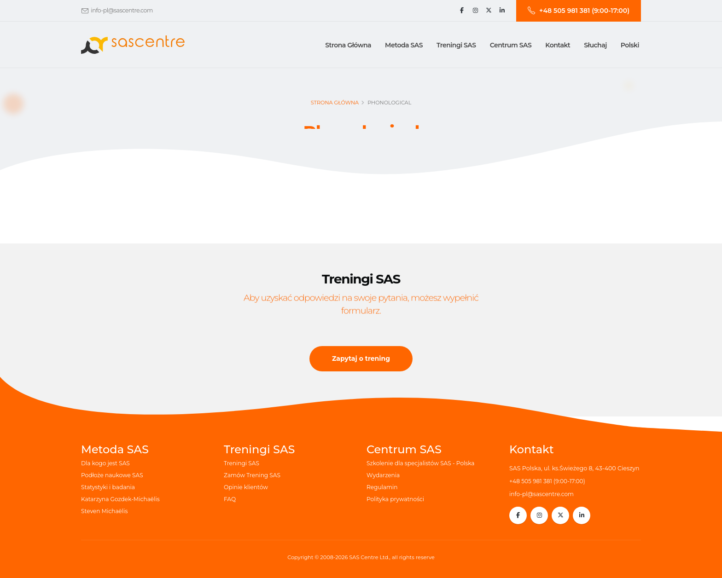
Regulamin (383, 487)
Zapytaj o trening (361, 358)
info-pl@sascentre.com (121, 10)
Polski (630, 45)
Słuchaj (595, 45)
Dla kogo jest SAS (106, 463)
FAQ (230, 499)
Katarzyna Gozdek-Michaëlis (122, 499)
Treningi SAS (242, 463)
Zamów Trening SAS (253, 475)
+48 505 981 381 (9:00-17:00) (548, 481)
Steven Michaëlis (105, 511)
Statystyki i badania (109, 487)
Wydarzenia (384, 475)
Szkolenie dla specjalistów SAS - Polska (422, 463)
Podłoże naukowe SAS (113, 475)
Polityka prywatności (396, 499)
